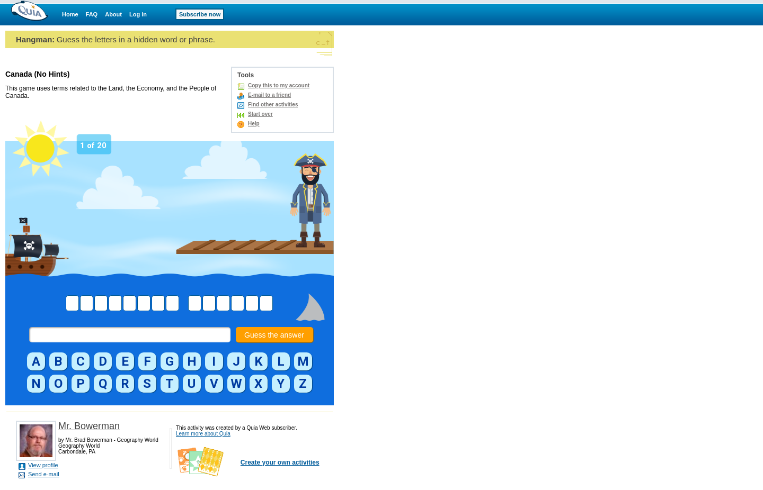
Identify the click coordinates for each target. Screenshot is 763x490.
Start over (260, 114)
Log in (138, 14)
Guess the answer (274, 335)
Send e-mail (43, 474)
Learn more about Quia (203, 434)
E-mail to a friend (269, 95)
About (113, 14)
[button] (36, 361)
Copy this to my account (278, 85)
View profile (43, 465)
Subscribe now (199, 14)
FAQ (92, 14)
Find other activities (273, 104)
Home (70, 14)
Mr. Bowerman (89, 426)
